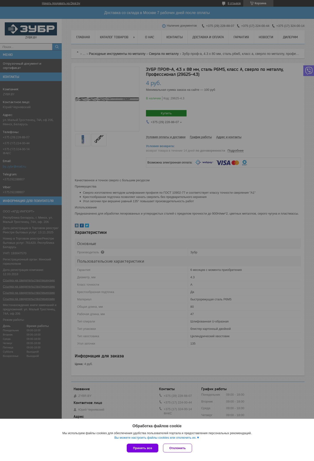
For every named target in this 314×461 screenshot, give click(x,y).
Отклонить (177, 448)
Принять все (142, 448)
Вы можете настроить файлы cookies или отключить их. (155, 437)
